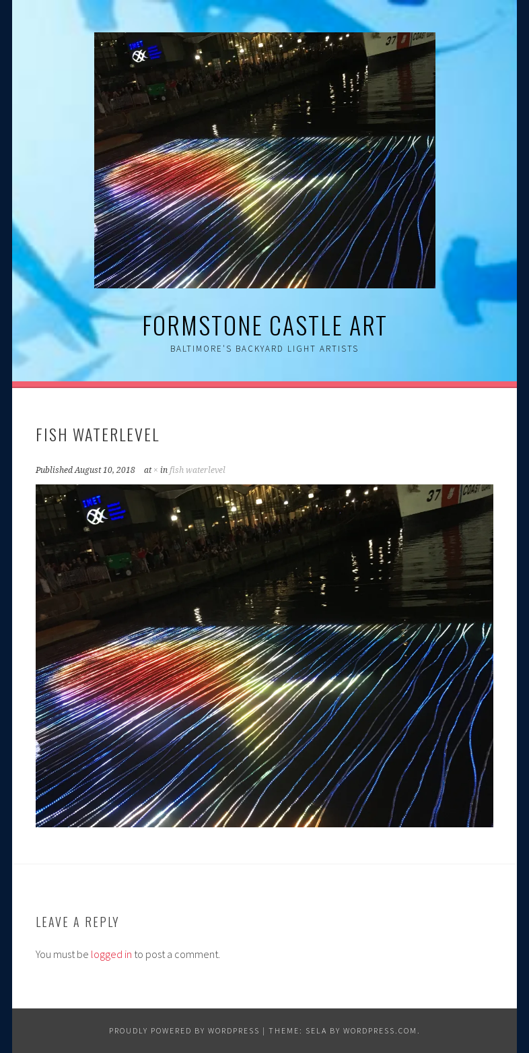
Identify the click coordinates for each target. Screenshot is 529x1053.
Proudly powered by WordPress (184, 1030)
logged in (111, 954)
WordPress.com (380, 1030)
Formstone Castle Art (265, 324)
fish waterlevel (197, 470)
